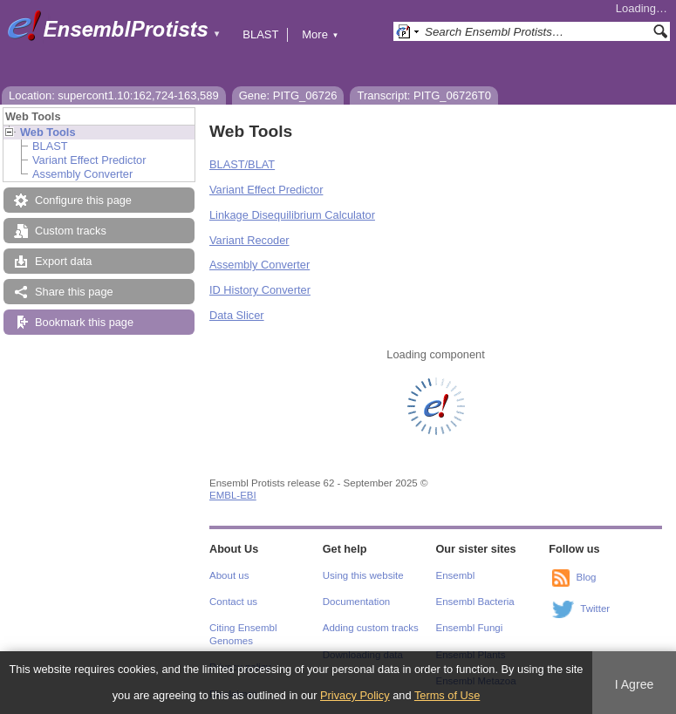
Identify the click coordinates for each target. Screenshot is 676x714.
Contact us (233, 601)
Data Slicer (236, 315)
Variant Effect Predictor (89, 160)
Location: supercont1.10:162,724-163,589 (114, 95)
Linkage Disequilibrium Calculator (292, 214)
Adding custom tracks (371, 627)
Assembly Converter (82, 173)
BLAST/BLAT (242, 164)
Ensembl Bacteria (475, 601)
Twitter (595, 608)
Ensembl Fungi (469, 627)
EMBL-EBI (232, 495)
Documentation (356, 601)
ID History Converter (260, 289)
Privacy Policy (355, 695)
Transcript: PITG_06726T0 (423, 95)
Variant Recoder (249, 240)
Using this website (363, 575)
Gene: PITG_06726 (288, 95)
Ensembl (455, 575)
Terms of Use (447, 695)
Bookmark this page (84, 322)
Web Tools (48, 132)
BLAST (260, 34)
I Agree (634, 684)
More (320, 34)
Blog (586, 577)
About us (229, 575)
